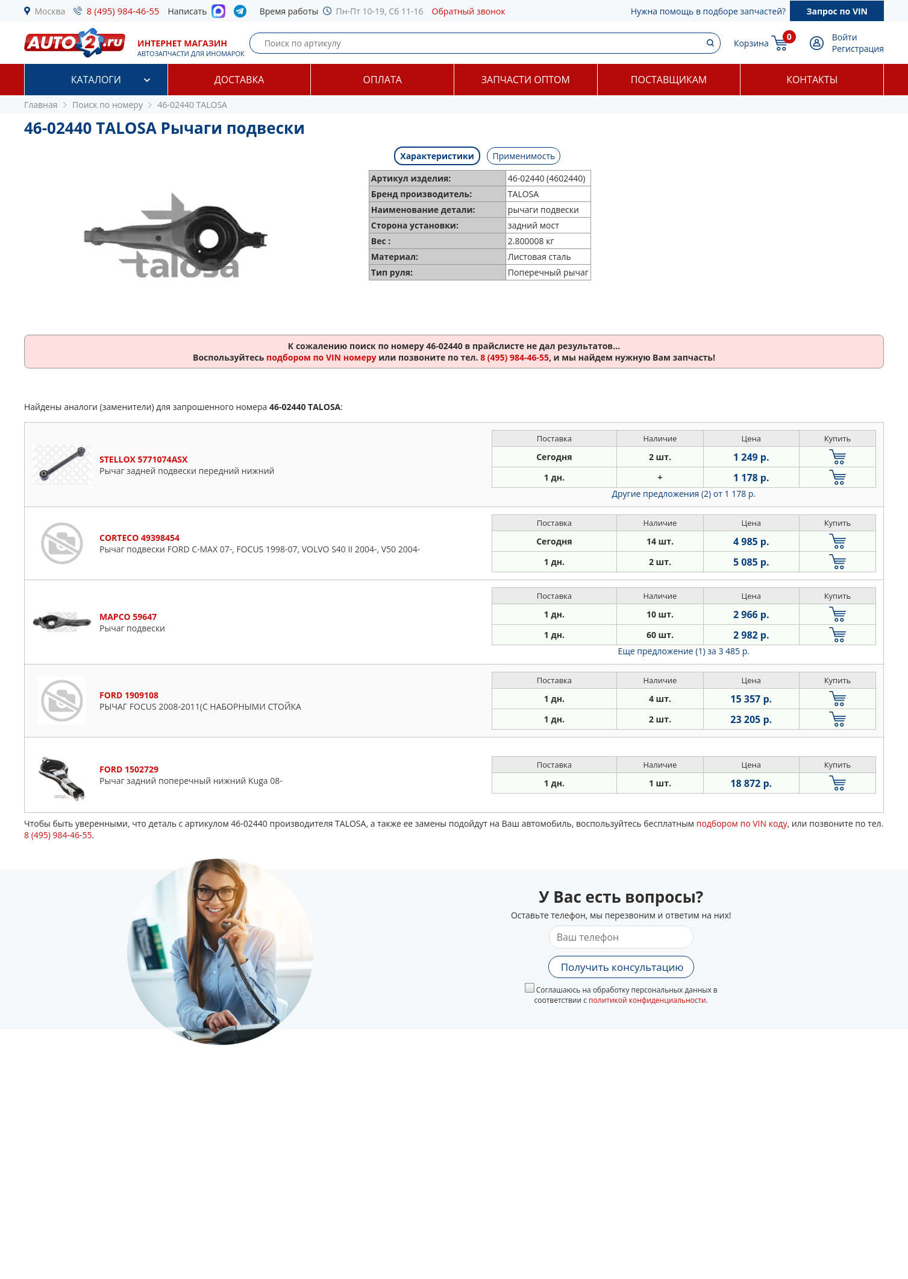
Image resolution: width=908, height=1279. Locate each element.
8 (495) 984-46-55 (123, 11)
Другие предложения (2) (684, 493)
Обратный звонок (469, 11)
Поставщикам (669, 79)
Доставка (239, 79)
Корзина (751, 43)
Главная (41, 104)
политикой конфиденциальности (647, 1000)
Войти (844, 37)
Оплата (382, 79)
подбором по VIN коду (742, 823)
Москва (50, 11)
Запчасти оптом (525, 79)
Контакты (812, 79)
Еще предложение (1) (684, 651)
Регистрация (858, 48)
